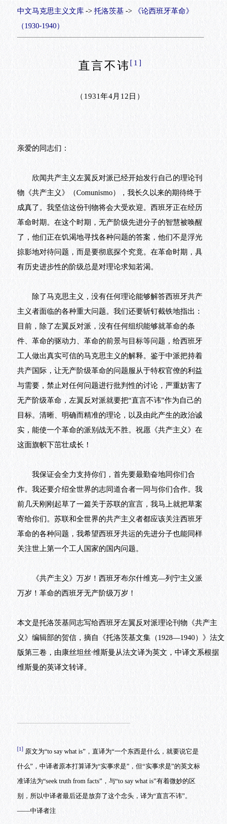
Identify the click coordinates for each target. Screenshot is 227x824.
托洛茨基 (109, 11)
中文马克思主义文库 (50, 11)
